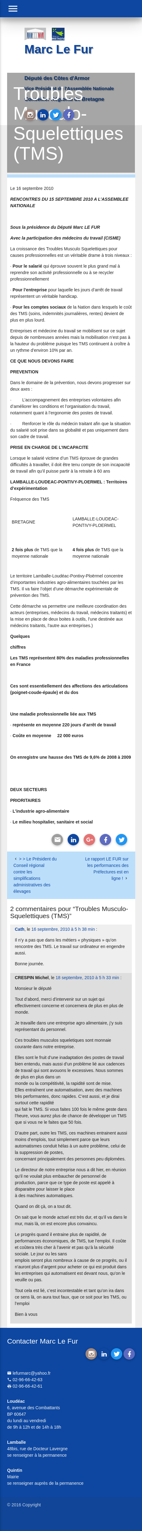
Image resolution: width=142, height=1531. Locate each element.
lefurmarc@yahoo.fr (29, 1373)
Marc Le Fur (58, 49)
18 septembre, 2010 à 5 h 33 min (87, 977)
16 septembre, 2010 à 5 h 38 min (63, 929)
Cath (19, 929)
